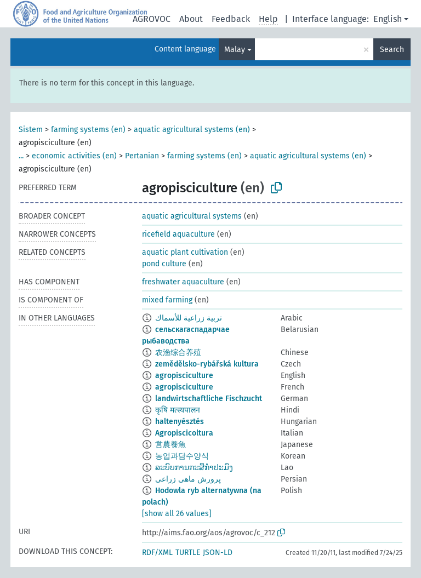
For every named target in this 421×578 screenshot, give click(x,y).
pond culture (164, 263)
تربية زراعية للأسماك (188, 318)
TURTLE (187, 552)
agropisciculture (184, 375)
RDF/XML (157, 552)
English (387, 19)
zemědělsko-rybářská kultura (207, 364)
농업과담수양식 (182, 456)
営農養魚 (170, 444)
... (21, 156)
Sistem (31, 129)
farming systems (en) (88, 129)
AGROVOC (151, 19)
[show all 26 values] (177, 513)
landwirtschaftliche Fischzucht (208, 398)
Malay (234, 49)
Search (392, 49)
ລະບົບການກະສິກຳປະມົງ (194, 467)
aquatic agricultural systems (192, 216)
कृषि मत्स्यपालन (177, 410)
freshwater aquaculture (183, 282)
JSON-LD (217, 552)
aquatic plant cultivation (185, 252)
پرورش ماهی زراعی (188, 479)
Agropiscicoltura (184, 433)
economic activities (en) (74, 156)
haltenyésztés (179, 421)
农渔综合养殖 (178, 352)
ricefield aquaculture (178, 234)
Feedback (231, 19)
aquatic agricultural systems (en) (192, 129)
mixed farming (167, 300)
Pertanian (142, 156)
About (191, 19)
